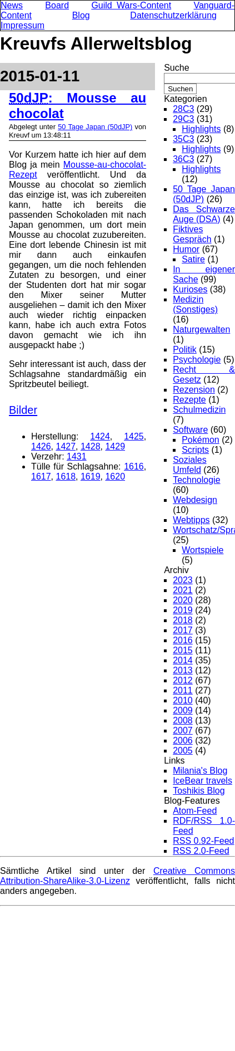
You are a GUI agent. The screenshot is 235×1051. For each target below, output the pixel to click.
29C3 (183, 119)
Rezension (194, 389)
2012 (183, 680)
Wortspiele (202, 550)
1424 (100, 436)
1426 (41, 446)
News (12, 5)
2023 (183, 580)
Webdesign (195, 500)
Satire (193, 259)
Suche (176, 67)
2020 (183, 600)
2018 (183, 620)
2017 (183, 630)
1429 (115, 446)
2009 (183, 710)
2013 (183, 670)
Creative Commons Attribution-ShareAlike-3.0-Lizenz (117, 876)
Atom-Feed (195, 810)
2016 (183, 640)
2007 (183, 730)
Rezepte (189, 399)
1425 (134, 436)
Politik (185, 349)
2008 (183, 720)
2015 (183, 650)
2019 (183, 610)
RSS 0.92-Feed (203, 840)
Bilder (23, 410)
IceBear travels (202, 780)
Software (190, 429)
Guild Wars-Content (131, 5)
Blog (81, 15)
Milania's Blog (200, 770)
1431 (77, 456)
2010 (183, 700)
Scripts (195, 449)
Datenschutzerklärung (173, 15)
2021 (183, 590)
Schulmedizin (199, 409)
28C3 (183, 109)
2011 (183, 690)
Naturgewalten (201, 329)
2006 (183, 740)
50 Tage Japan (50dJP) (95, 127)
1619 (91, 476)
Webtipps (191, 520)
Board (57, 5)
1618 (66, 476)
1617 (41, 476)
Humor (186, 249)
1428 (91, 446)
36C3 (183, 159)
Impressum (22, 25)
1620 (115, 476)
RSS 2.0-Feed (201, 851)
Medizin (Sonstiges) (195, 304)
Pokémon (200, 439)
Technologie (196, 480)
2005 (183, 750)
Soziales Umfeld (189, 465)
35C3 (183, 139)
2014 (183, 660)
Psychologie (197, 359)
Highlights (201, 129)
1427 (66, 446)
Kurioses (190, 289)
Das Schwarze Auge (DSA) (204, 214)
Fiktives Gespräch (192, 234)
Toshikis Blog (198, 790)
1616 (134, 466)
